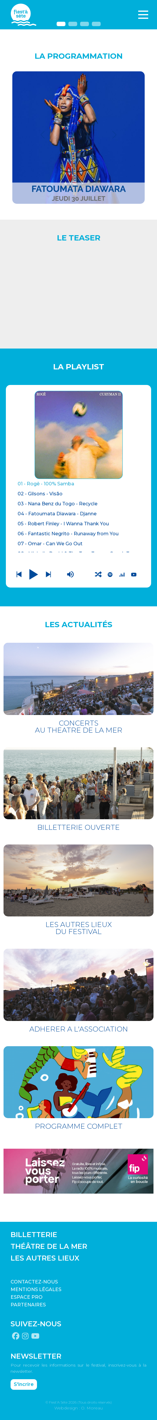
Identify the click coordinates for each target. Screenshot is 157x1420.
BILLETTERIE (34, 1234)
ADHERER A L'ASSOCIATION (78, 1029)
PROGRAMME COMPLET (78, 1126)
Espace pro (27, 1297)
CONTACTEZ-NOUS (34, 1282)
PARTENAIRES (28, 1305)
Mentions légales (36, 1289)
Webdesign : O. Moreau (78, 1408)
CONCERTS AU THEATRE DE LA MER (78, 726)
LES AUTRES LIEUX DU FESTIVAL (78, 928)
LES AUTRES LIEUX (45, 1258)
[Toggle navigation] (143, 15)
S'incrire (24, 1384)
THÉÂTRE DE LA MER (49, 1246)
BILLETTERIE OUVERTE (78, 827)
